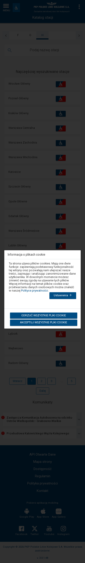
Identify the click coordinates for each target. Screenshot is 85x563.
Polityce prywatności (34, 290)
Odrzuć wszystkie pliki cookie (43, 315)
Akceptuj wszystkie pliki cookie (43, 322)
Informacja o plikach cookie (26, 254)
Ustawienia (63, 295)
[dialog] (42, 286)
